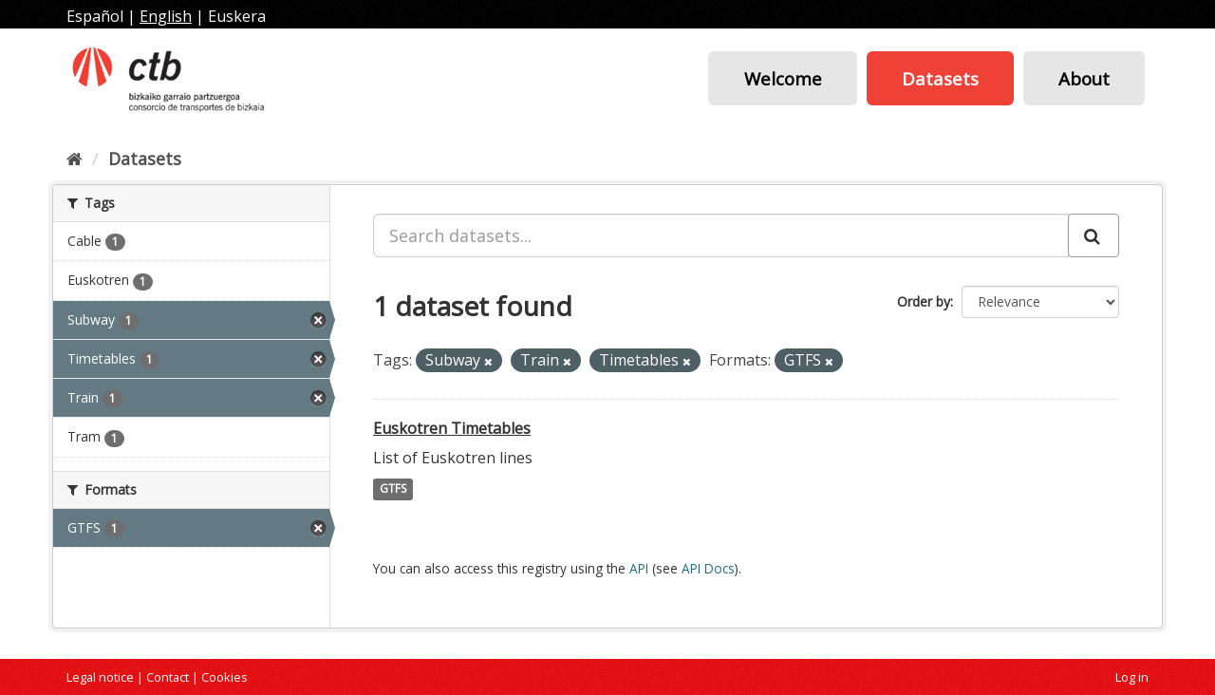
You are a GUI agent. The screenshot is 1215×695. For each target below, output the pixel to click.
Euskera (237, 16)
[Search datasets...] (721, 235)
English (166, 16)
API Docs (708, 568)
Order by (923, 301)
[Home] (74, 158)
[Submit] (1093, 235)
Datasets (940, 78)
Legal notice (100, 677)
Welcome (783, 78)
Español (94, 16)
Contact (167, 677)
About (1084, 78)
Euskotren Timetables (452, 428)
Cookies (224, 677)
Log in (1132, 677)
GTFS (393, 489)
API (638, 568)
